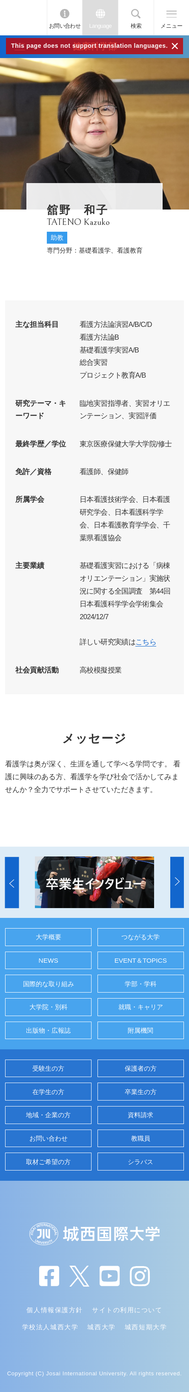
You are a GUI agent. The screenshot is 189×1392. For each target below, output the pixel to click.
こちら (145, 642)
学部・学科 (141, 983)
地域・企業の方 (48, 1114)
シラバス (140, 1161)
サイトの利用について (127, 1309)
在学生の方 (48, 1091)
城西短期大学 (146, 1327)
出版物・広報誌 (48, 1030)
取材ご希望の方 (48, 1161)
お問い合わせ (64, 26)
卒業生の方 (141, 1091)
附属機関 (140, 1030)
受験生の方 (48, 1068)
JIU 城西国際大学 (23, 17)
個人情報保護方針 (54, 1309)
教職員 (140, 1138)
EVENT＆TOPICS (141, 960)
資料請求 (140, 1114)
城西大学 (101, 1327)
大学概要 (48, 937)
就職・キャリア (140, 1007)
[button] (12, 882)
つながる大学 (140, 937)
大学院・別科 (48, 1007)
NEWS (48, 960)
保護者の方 (141, 1068)
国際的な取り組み (48, 983)
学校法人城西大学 (50, 1327)
